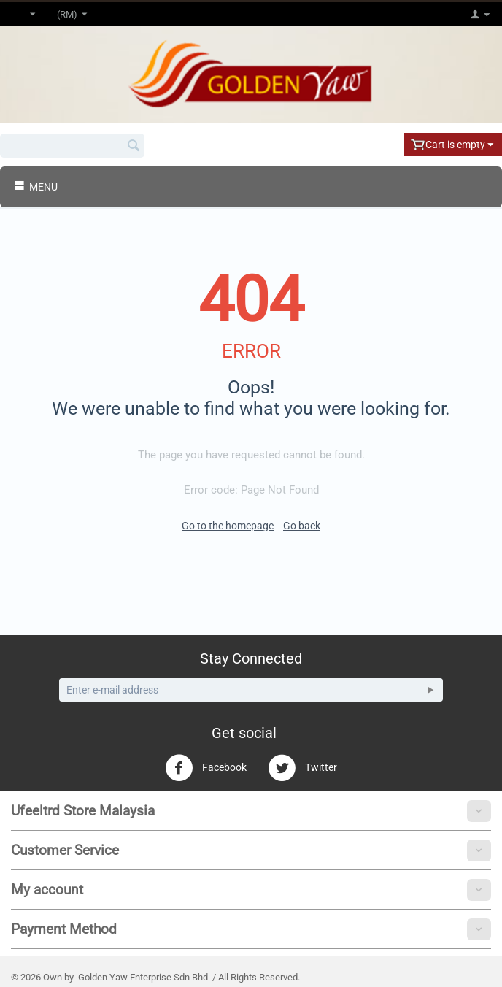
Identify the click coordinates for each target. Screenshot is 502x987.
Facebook (206, 768)
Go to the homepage (228, 525)
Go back (301, 525)
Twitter (302, 768)
